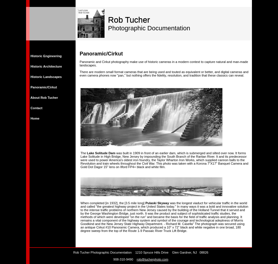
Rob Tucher (129, 19)
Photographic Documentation (149, 28)
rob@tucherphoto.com (152, 259)
